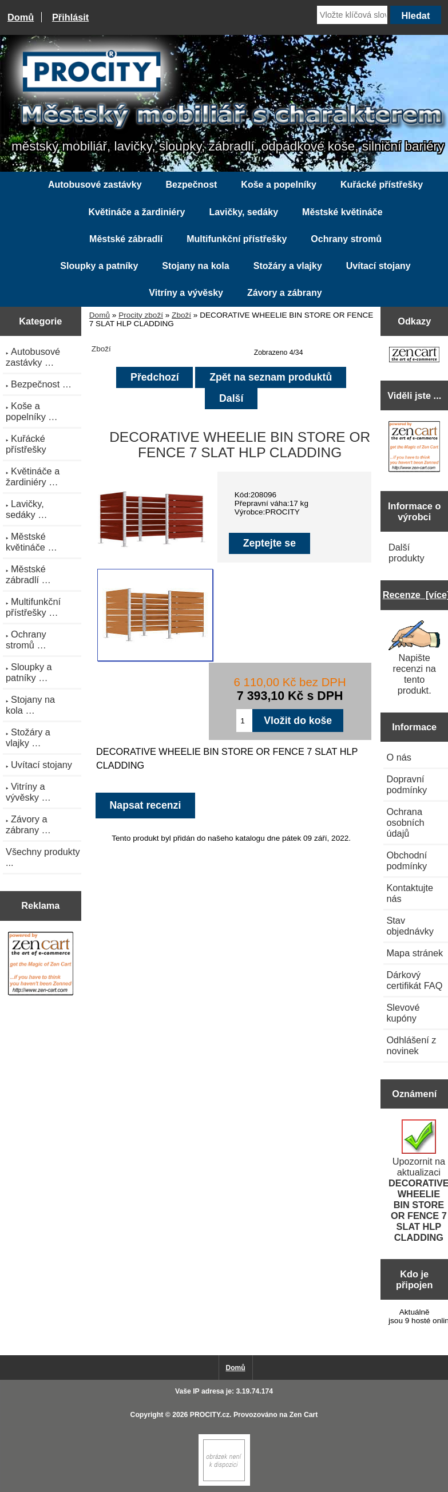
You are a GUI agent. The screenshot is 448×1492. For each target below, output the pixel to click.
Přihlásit (70, 17)
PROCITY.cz (209, 1415)
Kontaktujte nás (409, 893)
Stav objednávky (410, 925)
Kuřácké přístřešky (381, 184)
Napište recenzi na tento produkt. (414, 657)
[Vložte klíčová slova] (352, 15)
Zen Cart (304, 1415)
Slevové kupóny (402, 1012)
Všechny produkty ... (43, 857)
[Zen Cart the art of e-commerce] (40, 965)
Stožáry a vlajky (287, 266)
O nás (398, 757)
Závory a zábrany (284, 293)
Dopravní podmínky (406, 784)
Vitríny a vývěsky (186, 293)
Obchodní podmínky (406, 860)
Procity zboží (140, 315)
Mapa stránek (414, 953)
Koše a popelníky (278, 184)
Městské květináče (342, 212)
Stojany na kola (195, 266)
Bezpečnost (191, 184)
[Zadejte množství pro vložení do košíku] (244, 720)
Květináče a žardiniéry (136, 212)
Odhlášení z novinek (411, 1045)
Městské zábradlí (125, 239)
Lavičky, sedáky (243, 212)
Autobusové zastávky (95, 184)
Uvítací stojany (378, 266)
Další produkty (406, 552)
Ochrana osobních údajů (405, 822)
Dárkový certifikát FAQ (414, 980)
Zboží (181, 315)
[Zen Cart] (224, 1483)
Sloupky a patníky (99, 266)
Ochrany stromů (346, 239)
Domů (20, 17)
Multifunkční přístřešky (237, 239)
